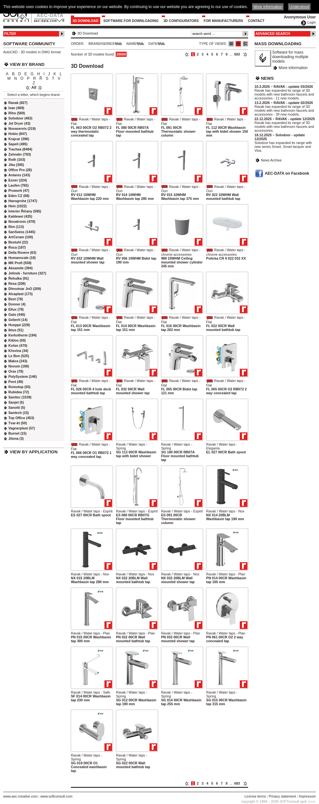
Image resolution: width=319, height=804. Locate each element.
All (33, 87)
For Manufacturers (223, 21)
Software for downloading (131, 21)
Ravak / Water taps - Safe (90, 692)
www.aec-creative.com (20, 796)
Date (152, 44)
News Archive (271, 160)
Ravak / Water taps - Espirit (91, 511)
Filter (10, 34)
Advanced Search (273, 34)
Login (311, 22)
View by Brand (27, 64)
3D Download (85, 21)
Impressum (307, 796)
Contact (256, 21)
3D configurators (181, 21)
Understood (299, 7)
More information (293, 68)
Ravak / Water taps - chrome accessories (180, 252)
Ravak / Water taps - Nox (225, 511)
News (267, 78)
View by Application (34, 451)
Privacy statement (282, 796)
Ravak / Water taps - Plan (225, 574)
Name (131, 44)
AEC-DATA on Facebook (287, 173)
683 (237, 54)
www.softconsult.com (56, 796)
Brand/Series (101, 44)
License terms (255, 796)
